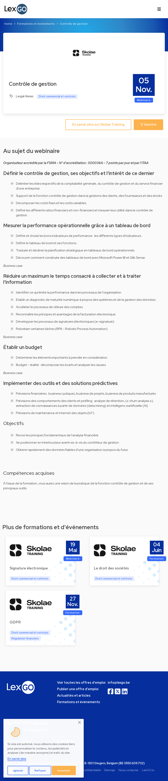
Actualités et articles (74, 695)
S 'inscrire (148, 124)
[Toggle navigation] (159, 9)
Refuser (40, 770)
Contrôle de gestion (74, 23)
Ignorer (18, 770)
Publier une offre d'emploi (77, 689)
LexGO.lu (148, 770)
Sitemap (109, 770)
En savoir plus (16, 759)
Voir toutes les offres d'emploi (81, 682)
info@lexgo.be (119, 682)
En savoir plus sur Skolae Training (98, 124)
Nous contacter (129, 770)
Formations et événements (36, 23)
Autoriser (64, 770)
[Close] (80, 722)
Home (8, 23)
